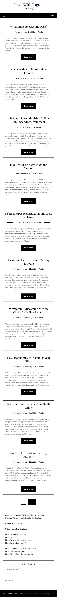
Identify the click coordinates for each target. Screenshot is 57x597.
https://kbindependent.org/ (15, 534)
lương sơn (9, 580)
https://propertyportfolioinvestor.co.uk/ (21, 548)
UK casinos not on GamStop (16, 529)
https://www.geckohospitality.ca (18, 540)
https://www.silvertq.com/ (15, 543)
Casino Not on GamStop (14, 523)
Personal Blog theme (46, 594)
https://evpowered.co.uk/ (15, 551)
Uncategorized (13, 569)
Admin (40, 32)
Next (32, 502)
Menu (51, 15)
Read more (28, 57)
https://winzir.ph (11, 537)
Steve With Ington (28, 5)
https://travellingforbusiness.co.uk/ (19, 554)
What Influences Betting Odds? (28, 26)
